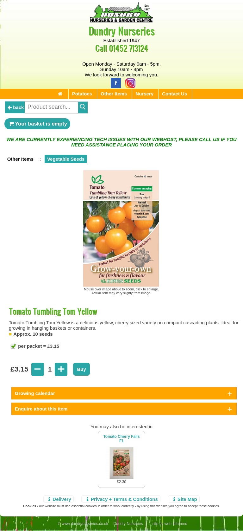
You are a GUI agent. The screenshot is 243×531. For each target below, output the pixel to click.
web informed (176, 523)
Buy (81, 369)
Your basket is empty (37, 123)
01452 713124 (128, 48)
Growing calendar (35, 393)
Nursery (144, 93)
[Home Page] (121, 20)
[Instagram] (128, 82)
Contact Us (174, 93)
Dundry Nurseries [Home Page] (122, 30)
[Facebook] (114, 82)
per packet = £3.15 (38, 346)
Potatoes (82, 93)
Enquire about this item (41, 408)
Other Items (114, 93)
